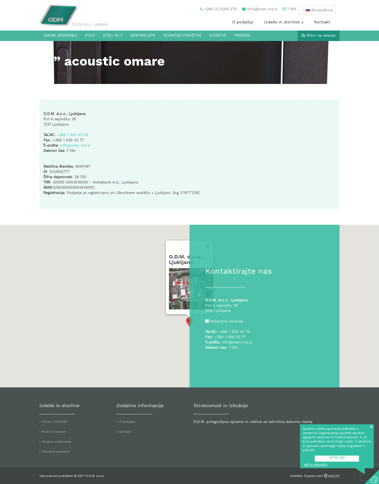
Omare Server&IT (60, 35)
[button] (317, 10)
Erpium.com (314, 476)
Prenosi (242, 35)
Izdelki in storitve (283, 22)
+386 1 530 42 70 (72, 135)
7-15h (289, 9)
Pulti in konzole (54, 432)
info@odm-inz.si (259, 9)
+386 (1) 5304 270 (218, 9)
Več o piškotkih (315, 465)
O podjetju (242, 22)
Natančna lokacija (226, 321)
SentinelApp (143, 35)
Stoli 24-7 (113, 35)
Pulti (90, 35)
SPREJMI (337, 458)
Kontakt (322, 22)
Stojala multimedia (56, 442)
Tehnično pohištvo (182, 35)
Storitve (218, 35)
